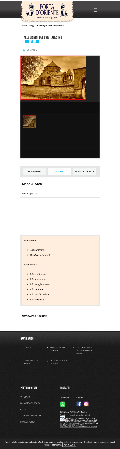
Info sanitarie (36, 289)
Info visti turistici (38, 274)
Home (24, 25)
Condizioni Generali (40, 255)
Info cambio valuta (39, 294)
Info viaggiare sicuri (40, 284)
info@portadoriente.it (80, 415)
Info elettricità (37, 299)
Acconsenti (69, 445)
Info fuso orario (37, 279)
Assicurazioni (37, 250)
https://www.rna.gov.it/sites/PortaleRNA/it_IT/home (78, 426)
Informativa (56, 445)
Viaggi (31, 25)
